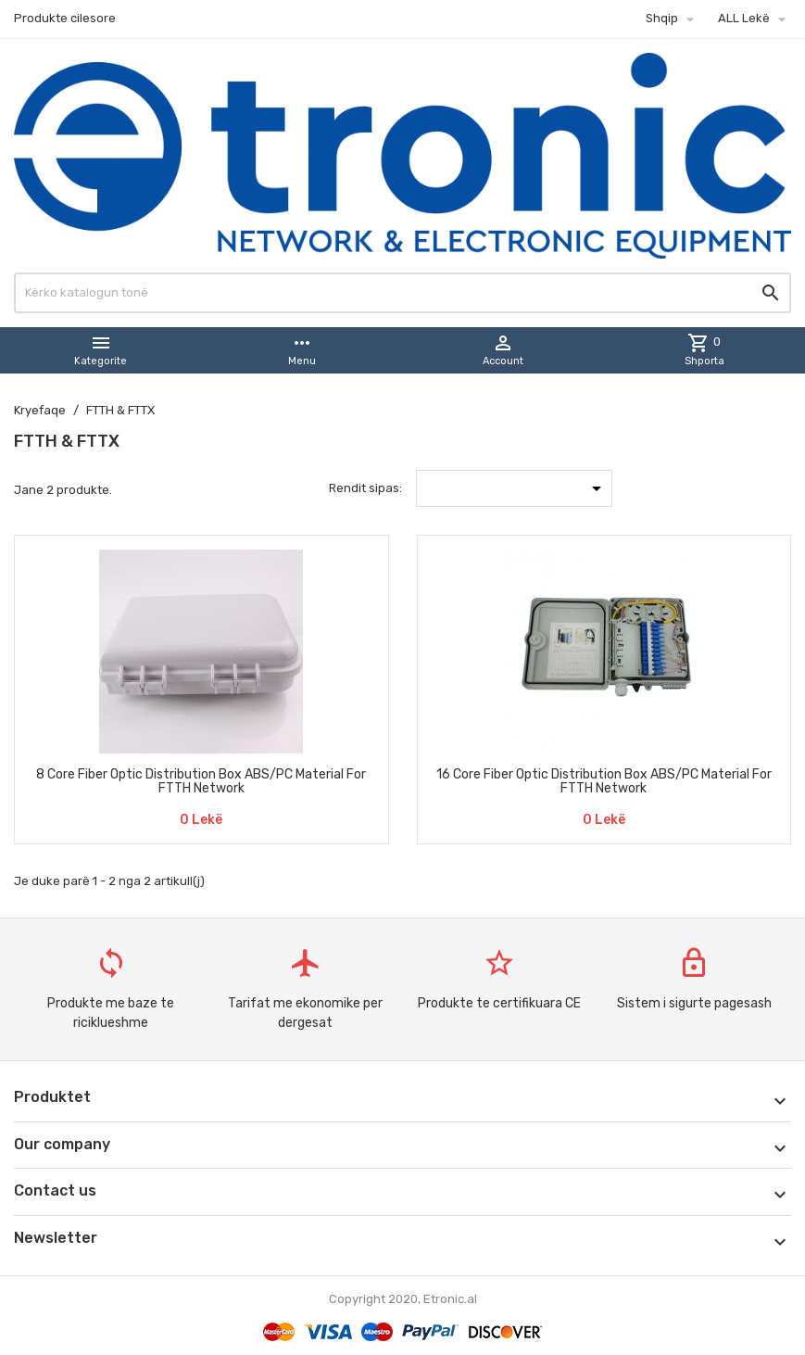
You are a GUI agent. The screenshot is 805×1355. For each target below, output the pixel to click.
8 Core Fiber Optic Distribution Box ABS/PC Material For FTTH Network (201, 781)
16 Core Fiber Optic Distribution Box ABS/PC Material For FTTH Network (604, 781)
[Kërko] (402, 292)
